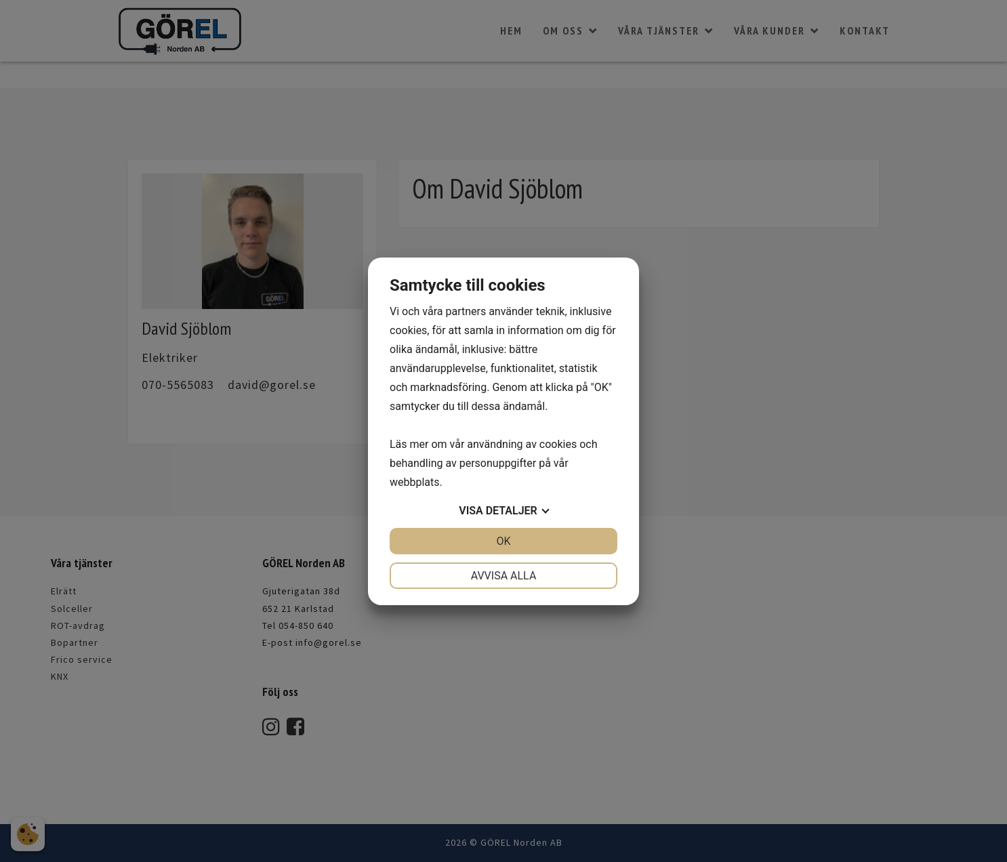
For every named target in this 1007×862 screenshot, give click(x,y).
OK (503, 541)
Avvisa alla (504, 575)
